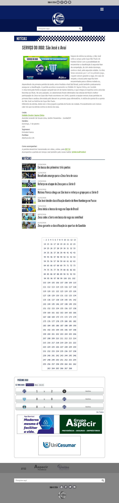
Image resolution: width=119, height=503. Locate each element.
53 (74, 257)
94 (45, 278)
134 (74, 295)
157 (70, 308)
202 (57, 334)
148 (66, 304)
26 (51, 248)
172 (66, 317)
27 (55, 248)
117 (70, 287)
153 (53, 308)
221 (70, 343)
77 (55, 270)
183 (44, 325)
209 (53, 338)
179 (61, 321)
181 (70, 321)
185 (53, 325)
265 (57, 368)
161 (53, 313)
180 (66, 321)
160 (48, 313)
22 (71, 244)
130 (57, 295)
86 (51, 274)
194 (57, 330)
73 (74, 265)
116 (66, 287)
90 (64, 274)
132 (66, 295)
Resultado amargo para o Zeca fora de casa (58, 176)
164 (66, 313)
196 (66, 330)
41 (68, 252)
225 (53, 347)
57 (55, 261)
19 (61, 244)
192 (48, 330)
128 (48, 295)
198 (74, 330)
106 (57, 283)
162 (57, 313)
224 (48, 347)
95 (48, 278)
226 (57, 347)
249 (53, 360)
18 (58, 244)
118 (74, 287)
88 (58, 274)
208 (48, 338)
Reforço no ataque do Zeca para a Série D (56, 184)
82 (71, 270)
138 (57, 300)
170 (57, 317)
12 (71, 240)
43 (74, 252)
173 (70, 317)
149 (70, 304)
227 (61, 347)
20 (64, 244)
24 (45, 248)
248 (48, 360)
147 (61, 304)
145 (53, 304)
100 (65, 278)
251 (61, 360)
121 (53, 291)
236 (66, 351)
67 (55, 265)
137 (53, 300)
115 (61, 287)
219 (61, 343)
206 (74, 334)
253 (70, 360)
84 (45, 274)
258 (57, 364)
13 (75, 240)
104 (48, 283)
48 (58, 257)
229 (70, 347)
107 (61, 283)
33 (74, 248)
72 (71, 265)
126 (74, 291)
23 (74, 244)
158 (74, 308)
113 (53, 287)
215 (44, 343)
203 (61, 334)
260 (66, 364)
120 (48, 291)
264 (53, 368)
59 (61, 261)
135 (44, 300)
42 (71, 252)
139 (61, 300)
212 (66, 338)
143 (44, 304)
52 (71, 257)
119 (44, 291)
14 (45, 244)
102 (73, 278)
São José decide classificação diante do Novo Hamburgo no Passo (67, 201)
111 (44, 287)
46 (51, 257)
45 (48, 257)
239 (44, 355)
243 (61, 355)
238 (74, 351)
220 (66, 343)
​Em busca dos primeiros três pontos (54, 167)
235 (61, 351)
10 (65, 240)
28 (58, 248)
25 (48, 248)
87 (55, 274)
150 (74, 304)
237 (70, 351)
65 (48, 265)
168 (48, 317)
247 (44, 360)
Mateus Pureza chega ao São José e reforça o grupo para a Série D (68, 192)
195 (61, 330)
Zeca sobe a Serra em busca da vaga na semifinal (60, 217)
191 (44, 330)
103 (44, 283)
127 (44, 295)
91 (68, 274)
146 (57, 304)
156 (66, 308)
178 (57, 321)
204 (66, 334)
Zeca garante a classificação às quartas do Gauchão (62, 226)
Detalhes (88, 391)
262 (74, 364)
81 (68, 270)
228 (66, 347)
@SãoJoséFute (77, 152)
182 (74, 321)
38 (58, 252)
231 (44, 351)
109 (70, 283)
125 (70, 291)
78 (58, 270)
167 (44, 317)
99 (61, 278)
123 (61, 291)
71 (68, 265)
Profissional (29, 385)
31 (68, 248)
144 (48, 304)
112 (48, 287)
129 (53, 295)
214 (74, 338)
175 (44, 321)
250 (57, 360)
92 (71, 274)
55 (48, 261)
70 (64, 265)
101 (69, 278)
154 (57, 308)
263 (48, 368)
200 (48, 334)
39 (61, 252)
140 (66, 300)
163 (61, 313)
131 (61, 295)
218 (57, 343)
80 (64, 270)
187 (61, 325)
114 (57, 287)
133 (70, 295)
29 (61, 248)
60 (64, 261)
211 (61, 338)
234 (57, 351)
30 (64, 248)
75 (48, 270)
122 (57, 291)
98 (58, 278)
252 (66, 360)
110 (74, 283)
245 (70, 355)
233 (53, 351)
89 (61, 274)
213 (70, 338)
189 (70, 325)
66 (51, 265)
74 (45, 270)
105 (53, 283)
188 (66, 325)
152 (48, 308)
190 (74, 325)
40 (64, 252)
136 (48, 300)
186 (57, 325)
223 (44, 347)
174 (74, 317)
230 (74, 347)
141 (70, 300)
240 (48, 355)
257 (53, 364)
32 (71, 248)
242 (57, 355)
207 (44, 338)
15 (48, 244)
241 (53, 355)
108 (66, 283)
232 (48, 351)
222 (74, 343)
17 (55, 244)
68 (58, 265)
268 (70, 368)
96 (51, 278)
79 (61, 270)
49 (61, 257)
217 (53, 343)
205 (70, 334)
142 (74, 300)
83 (74, 270)
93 (74, 274)
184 (48, 325)
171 (61, 317)
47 (55, 257)
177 (53, 321)
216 (48, 343)
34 (45, 252)
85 (48, 274)
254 (74, 360)
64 (45, 265)
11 (68, 240)
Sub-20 (41, 385)
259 (61, 364)
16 (51, 244)
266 (61, 368)
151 (44, 308)
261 (70, 364)
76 (51, 270)
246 (74, 355)
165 (70, 313)
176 (48, 321)
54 (45, 261)
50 (64, 257)
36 (51, 252)
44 (45, 257)
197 (70, 330)
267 (66, 368)
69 (61, 265)
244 (66, 355)
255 (44, 364)
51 (68, 257)
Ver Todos (100, 412)
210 (57, 338)
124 (66, 291)
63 (74, 261)
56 (51, 261)
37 (55, 252)
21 (68, 244)
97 (55, 278)
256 (48, 364)
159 (44, 313)
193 (53, 330)
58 (58, 261)
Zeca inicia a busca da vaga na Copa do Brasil (58, 209)
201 (53, 334)
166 (74, 313)
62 (71, 261)
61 (68, 261)
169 (53, 317)
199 (44, 334)
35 (48, 252)
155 (61, 308)
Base (36, 385)
